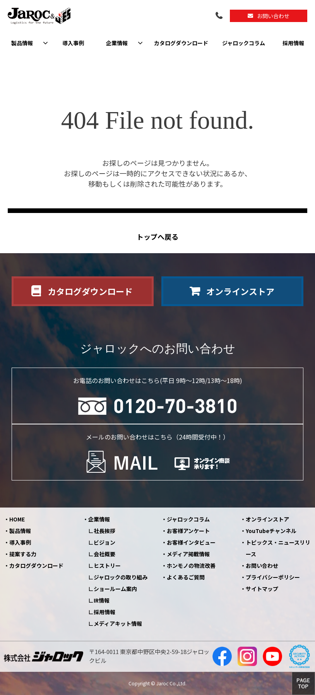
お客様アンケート (188, 531)
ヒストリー (107, 565)
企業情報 (117, 43)
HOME (17, 519)
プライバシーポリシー (273, 577)
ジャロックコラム (243, 43)
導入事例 (73, 43)
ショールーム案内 (115, 589)
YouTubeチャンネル (271, 531)
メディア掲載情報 (188, 554)
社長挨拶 (104, 531)
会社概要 (104, 554)
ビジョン (104, 542)
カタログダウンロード (181, 43)
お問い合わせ (273, 16)
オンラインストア (240, 291)
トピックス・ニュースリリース (278, 548)
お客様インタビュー (191, 542)
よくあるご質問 (186, 577)
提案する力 (22, 554)
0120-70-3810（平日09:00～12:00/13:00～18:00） (220, 16)
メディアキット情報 (118, 623)
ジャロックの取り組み (120, 577)
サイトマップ (262, 589)
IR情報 (102, 600)
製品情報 (22, 43)
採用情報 (293, 43)
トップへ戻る (157, 236)
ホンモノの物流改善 (191, 565)
